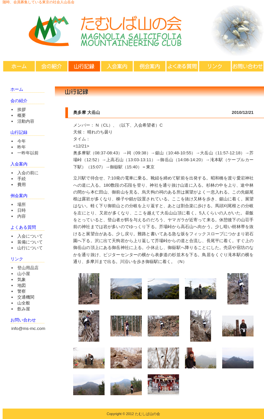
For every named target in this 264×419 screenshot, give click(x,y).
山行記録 (84, 66)
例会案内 (149, 66)
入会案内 (117, 66)
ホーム (19, 66)
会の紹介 (51, 66)
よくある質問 (182, 66)
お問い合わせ (247, 66)
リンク (215, 66)
